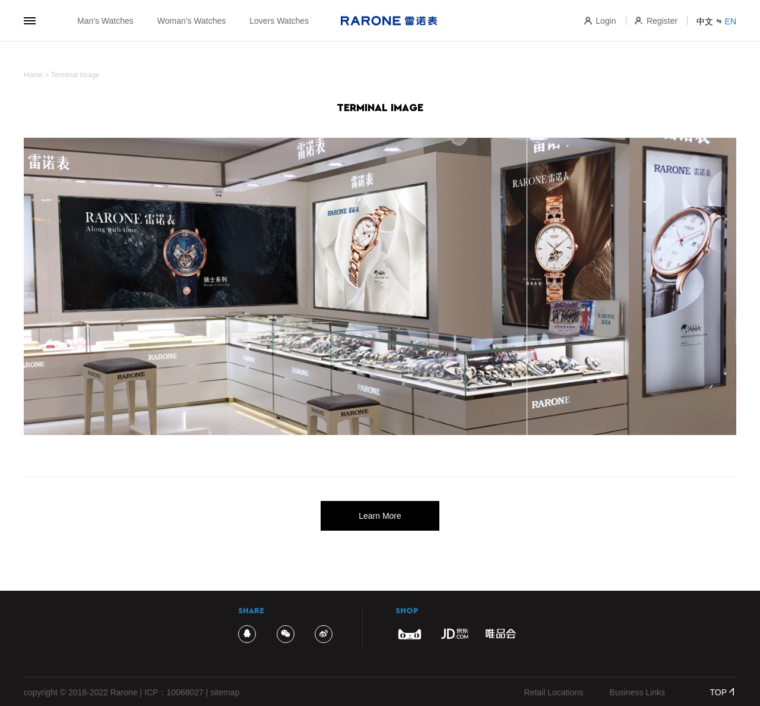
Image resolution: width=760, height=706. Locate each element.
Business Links (637, 692)
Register (656, 21)
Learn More (380, 516)
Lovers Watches (279, 21)
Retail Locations (554, 692)
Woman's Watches (191, 21)
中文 (704, 21)
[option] (380, 286)
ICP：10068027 (174, 692)
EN (730, 21)
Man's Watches (105, 21)
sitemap (224, 692)
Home (33, 75)
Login (600, 21)
